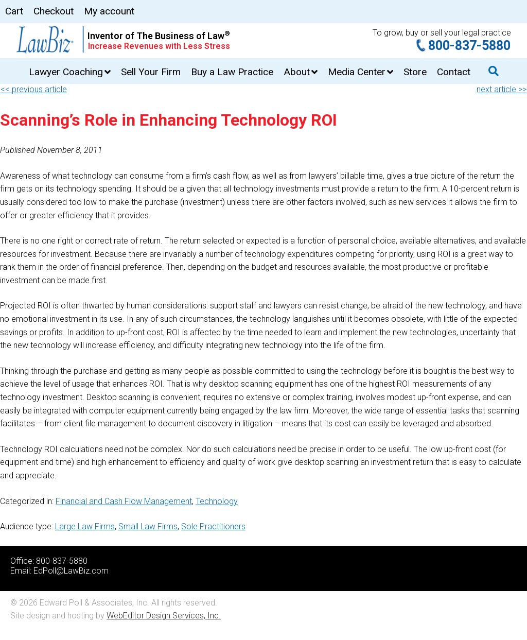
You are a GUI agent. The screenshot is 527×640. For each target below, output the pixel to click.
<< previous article (34, 89)
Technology (217, 501)
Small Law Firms (148, 526)
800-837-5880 (469, 45)
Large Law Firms (85, 526)
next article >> (501, 89)
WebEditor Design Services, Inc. (164, 615)
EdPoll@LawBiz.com (71, 571)
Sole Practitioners (213, 526)
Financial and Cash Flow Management (124, 501)
